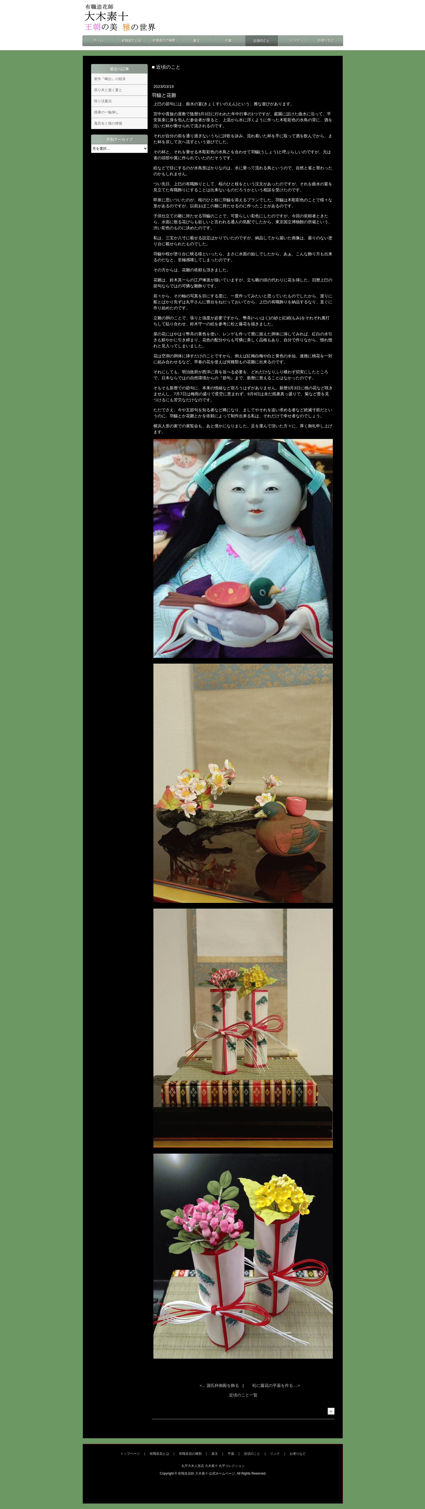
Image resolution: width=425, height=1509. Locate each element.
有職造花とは (159, 1454)
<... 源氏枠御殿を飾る (220, 1385)
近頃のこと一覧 (243, 1395)
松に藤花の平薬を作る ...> (276, 1385)
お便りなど (297, 1454)
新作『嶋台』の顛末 (110, 79)
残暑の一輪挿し (106, 112)
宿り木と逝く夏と (108, 90)
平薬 (231, 1454)
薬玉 (214, 1454)
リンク (275, 1454)
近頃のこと (252, 1454)
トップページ (130, 1454)
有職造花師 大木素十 (193, 1473)
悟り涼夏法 (103, 101)
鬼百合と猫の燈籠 (108, 123)
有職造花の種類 (190, 1454)
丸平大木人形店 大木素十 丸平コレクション (213, 1466)
